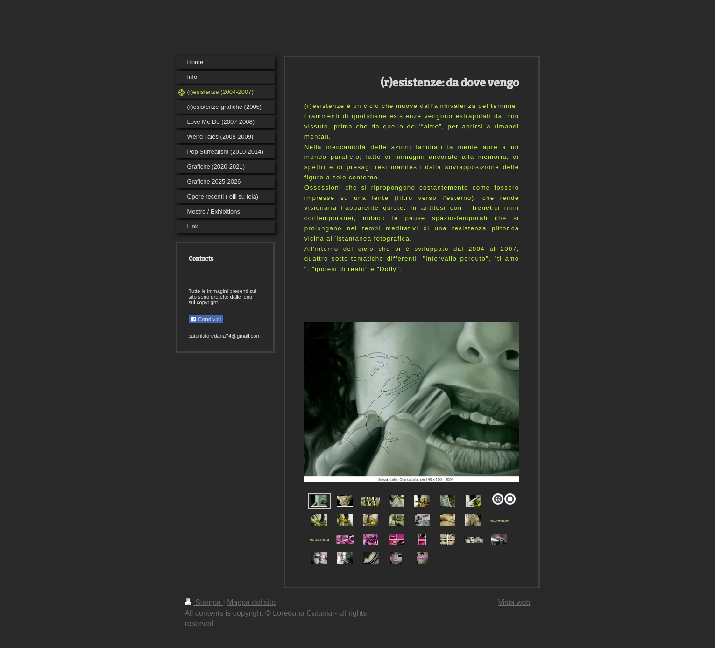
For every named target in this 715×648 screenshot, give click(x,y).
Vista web (514, 602)
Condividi (206, 319)
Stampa (204, 602)
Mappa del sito (251, 602)
